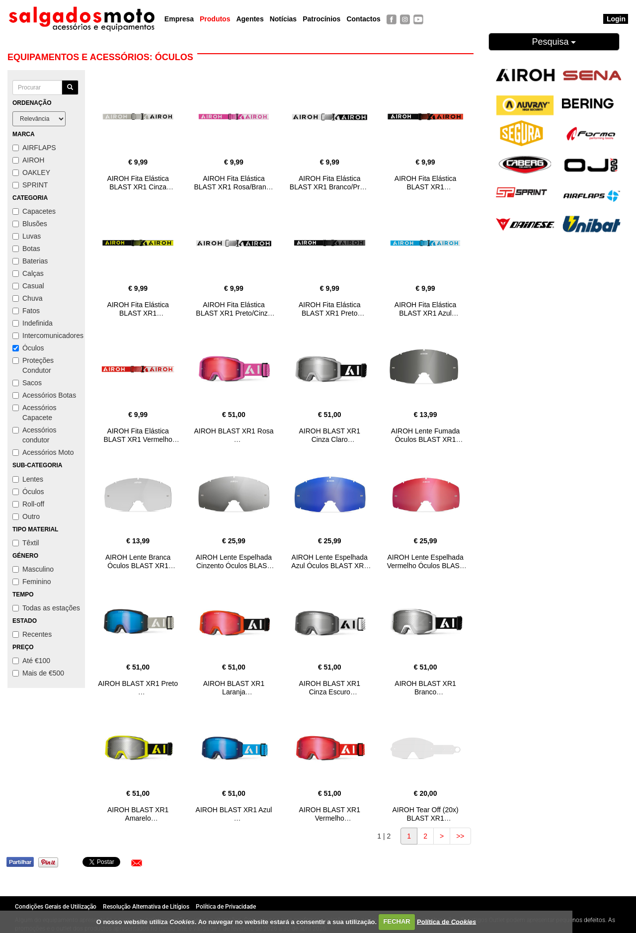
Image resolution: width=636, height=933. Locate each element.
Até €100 (31, 661)
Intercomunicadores (46, 335)
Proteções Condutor (33, 365)
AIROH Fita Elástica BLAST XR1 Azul (425, 309)
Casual (28, 286)
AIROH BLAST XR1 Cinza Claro (329, 435)
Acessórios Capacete (34, 413)
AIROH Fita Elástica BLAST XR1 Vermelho (138, 435)
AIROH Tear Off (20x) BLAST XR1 (425, 814)
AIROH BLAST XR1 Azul (234, 810)
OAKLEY (31, 172)
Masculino (33, 569)
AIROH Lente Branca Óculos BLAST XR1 (138, 561)
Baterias (30, 261)
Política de (446, 921)
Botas (26, 249)
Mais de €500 (38, 673)
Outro (26, 516)
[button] (136, 863)
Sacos (27, 383)
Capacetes (34, 211)
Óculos (28, 348)
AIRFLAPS (34, 148)
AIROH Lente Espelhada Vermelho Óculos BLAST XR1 (425, 565)
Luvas (26, 236)
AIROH (28, 160)
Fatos (26, 311)
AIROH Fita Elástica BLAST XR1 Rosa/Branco (233, 182)
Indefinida (32, 323)
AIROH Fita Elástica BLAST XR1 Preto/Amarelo (137, 313)
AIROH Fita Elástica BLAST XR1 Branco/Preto (330, 182)
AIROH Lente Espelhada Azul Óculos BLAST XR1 (329, 561)
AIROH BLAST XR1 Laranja (233, 687)
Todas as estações (46, 608)
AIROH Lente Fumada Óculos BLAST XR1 (425, 435)
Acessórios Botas (44, 395)
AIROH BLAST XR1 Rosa (233, 431)
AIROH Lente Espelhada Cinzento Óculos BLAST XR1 (234, 565)
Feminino (31, 582)
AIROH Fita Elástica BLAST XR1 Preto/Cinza (233, 309)
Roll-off (28, 504)
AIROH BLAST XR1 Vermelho (329, 814)
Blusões (29, 224)
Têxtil (25, 543)
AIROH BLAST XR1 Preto (138, 683)
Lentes (27, 479)
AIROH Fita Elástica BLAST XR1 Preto (329, 309)
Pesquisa (554, 42)
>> (460, 836)
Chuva (27, 298)
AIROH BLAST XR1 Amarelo (137, 814)
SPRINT (30, 185)
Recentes (32, 634)
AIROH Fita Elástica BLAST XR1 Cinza (137, 182)
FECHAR (397, 921)
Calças (28, 273)
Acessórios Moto (43, 452)
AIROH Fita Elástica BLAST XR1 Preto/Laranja (425, 186)
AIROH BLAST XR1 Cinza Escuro (329, 687)
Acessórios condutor (34, 435)
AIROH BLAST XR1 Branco (425, 687)
